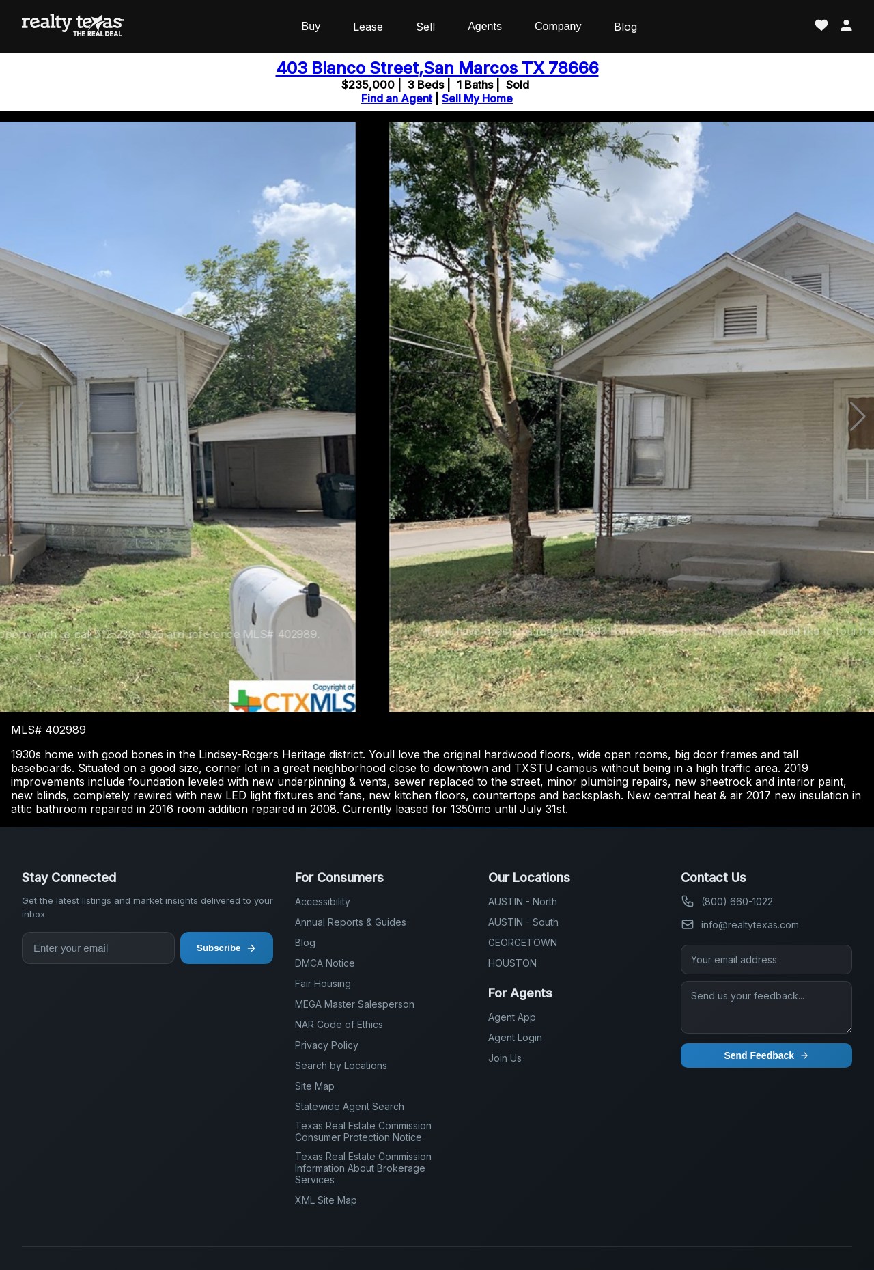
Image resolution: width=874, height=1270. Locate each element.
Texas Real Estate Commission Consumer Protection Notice (363, 1131)
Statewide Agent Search (349, 1106)
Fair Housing (323, 983)
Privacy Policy (326, 1045)
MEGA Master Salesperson (354, 1004)
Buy (311, 26)
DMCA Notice (325, 963)
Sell (425, 26)
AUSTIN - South (523, 922)
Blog (625, 26)
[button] (858, 417)
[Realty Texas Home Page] (73, 26)
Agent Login (515, 1037)
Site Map (315, 1086)
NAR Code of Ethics (339, 1024)
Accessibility (322, 901)
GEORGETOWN (522, 942)
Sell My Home (477, 98)
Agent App (512, 1017)
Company (558, 26)
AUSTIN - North (522, 901)
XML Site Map (326, 1200)
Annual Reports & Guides (350, 922)
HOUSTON (512, 963)
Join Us (505, 1058)
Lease (368, 26)
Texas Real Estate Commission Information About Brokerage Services (363, 1167)
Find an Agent (396, 98)
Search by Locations (341, 1065)
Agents (485, 26)
